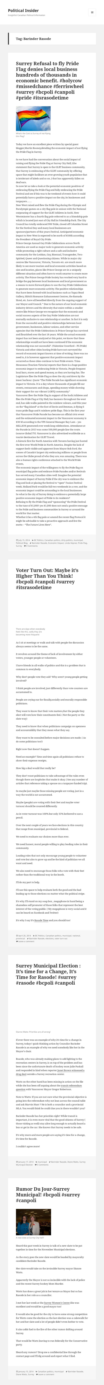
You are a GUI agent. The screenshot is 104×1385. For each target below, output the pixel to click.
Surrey (19, 546)
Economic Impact (56, 543)
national (76, 935)
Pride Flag (82, 543)
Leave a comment (26, 941)
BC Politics (38, 540)
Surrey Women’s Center (57, 1302)
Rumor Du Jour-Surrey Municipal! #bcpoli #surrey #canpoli (48, 1194)
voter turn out (61, 938)
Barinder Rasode (39, 543)
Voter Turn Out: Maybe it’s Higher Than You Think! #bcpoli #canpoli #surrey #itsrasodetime (47, 578)
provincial (20, 938)
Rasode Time (41, 920)
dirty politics (67, 540)
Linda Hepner (71, 543)
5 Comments (42, 1164)
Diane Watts (72, 1162)
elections (50, 938)
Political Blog (22, 543)
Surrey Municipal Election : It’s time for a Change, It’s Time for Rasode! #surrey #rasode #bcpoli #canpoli (48, 974)
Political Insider (23, 10)
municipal (78, 540)
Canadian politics (52, 540)
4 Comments (32, 546)
